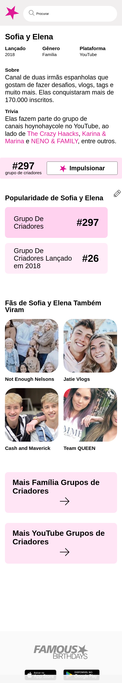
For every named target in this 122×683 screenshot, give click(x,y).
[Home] (61, 655)
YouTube (88, 54)
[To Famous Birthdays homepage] (11, 13)
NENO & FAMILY (54, 141)
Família (49, 54)
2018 (10, 54)
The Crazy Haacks (53, 133)
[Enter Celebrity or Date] (70, 14)
